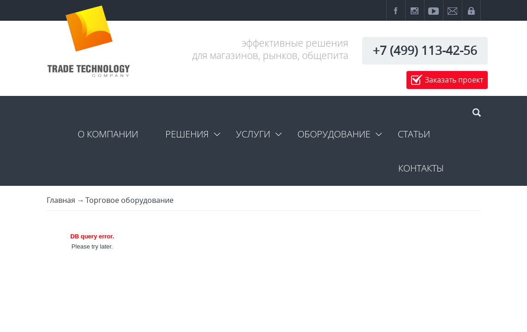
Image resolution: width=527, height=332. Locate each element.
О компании (108, 134)
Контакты (421, 168)
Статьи (414, 134)
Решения (187, 134)
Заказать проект (454, 80)
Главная (61, 200)
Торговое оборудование (129, 200)
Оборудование (333, 134)
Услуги (253, 134)
